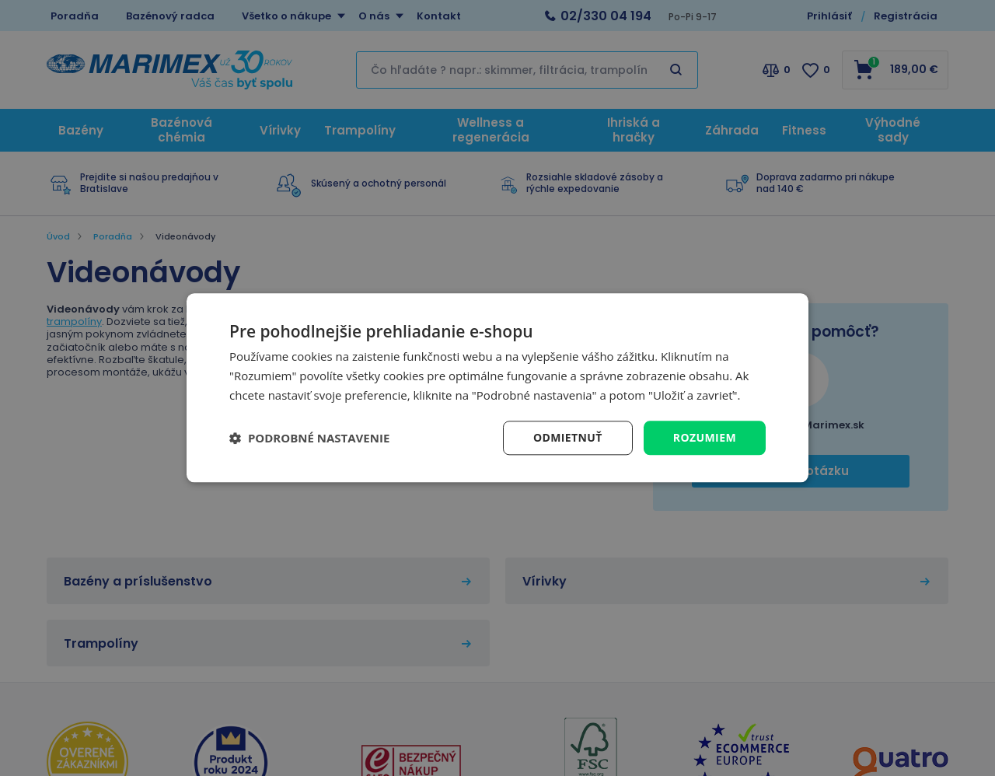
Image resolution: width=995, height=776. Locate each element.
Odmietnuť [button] (567, 437)
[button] (309, 437)
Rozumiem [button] (704, 437)
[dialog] (497, 387)
